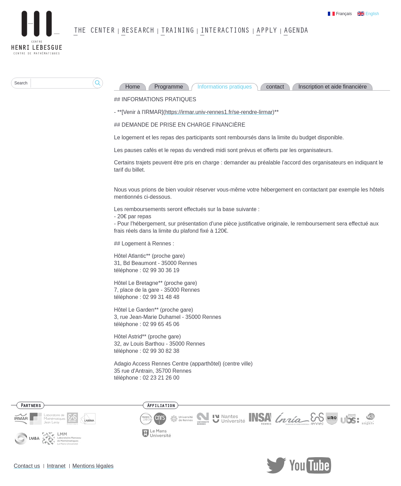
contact (275, 87)
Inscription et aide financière (332, 87)
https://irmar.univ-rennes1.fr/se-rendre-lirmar (219, 112)
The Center (93, 31)
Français (344, 13)
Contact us (27, 466)
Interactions (224, 31)
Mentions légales (93, 466)
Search (20, 83)
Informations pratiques (224, 87)
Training (177, 31)
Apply (266, 31)
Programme (168, 87)
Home (132, 87)
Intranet (56, 466)
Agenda (296, 31)
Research (137, 31)
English (372, 13)
